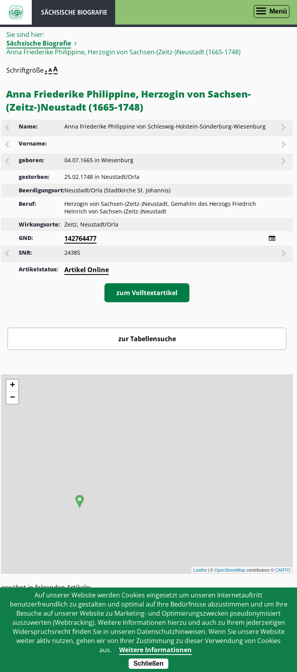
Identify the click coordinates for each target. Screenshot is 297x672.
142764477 (80, 238)
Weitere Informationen (155, 649)
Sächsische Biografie (38, 43)
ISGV (16, 12)
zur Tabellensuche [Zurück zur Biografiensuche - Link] (147, 338)
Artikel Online (86, 269)
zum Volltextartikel (146, 292)
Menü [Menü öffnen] (278, 11)
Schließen (148, 663)
